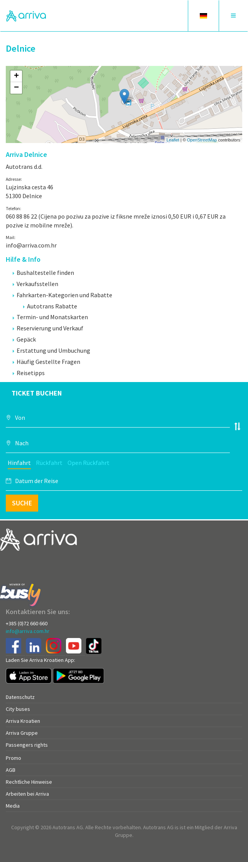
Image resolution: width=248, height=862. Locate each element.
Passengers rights (27, 744)
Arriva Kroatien (23, 720)
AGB (10, 769)
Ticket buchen (37, 393)
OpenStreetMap (202, 140)
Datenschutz (20, 697)
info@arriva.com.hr (27, 631)
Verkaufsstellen (35, 284)
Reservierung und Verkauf (48, 328)
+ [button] (16, 76)
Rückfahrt (49, 462)
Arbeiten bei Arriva (27, 793)
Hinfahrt (19, 462)
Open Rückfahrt (88, 462)
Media (13, 805)
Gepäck (24, 339)
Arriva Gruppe (22, 732)
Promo (13, 757)
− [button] (16, 88)
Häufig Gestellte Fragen (46, 361)
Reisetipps (29, 373)
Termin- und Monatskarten (50, 317)
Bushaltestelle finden (43, 272)
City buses (18, 708)
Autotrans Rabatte (50, 306)
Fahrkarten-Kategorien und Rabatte (62, 295)
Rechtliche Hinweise (29, 781)
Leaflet (173, 140)
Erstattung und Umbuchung (51, 350)
